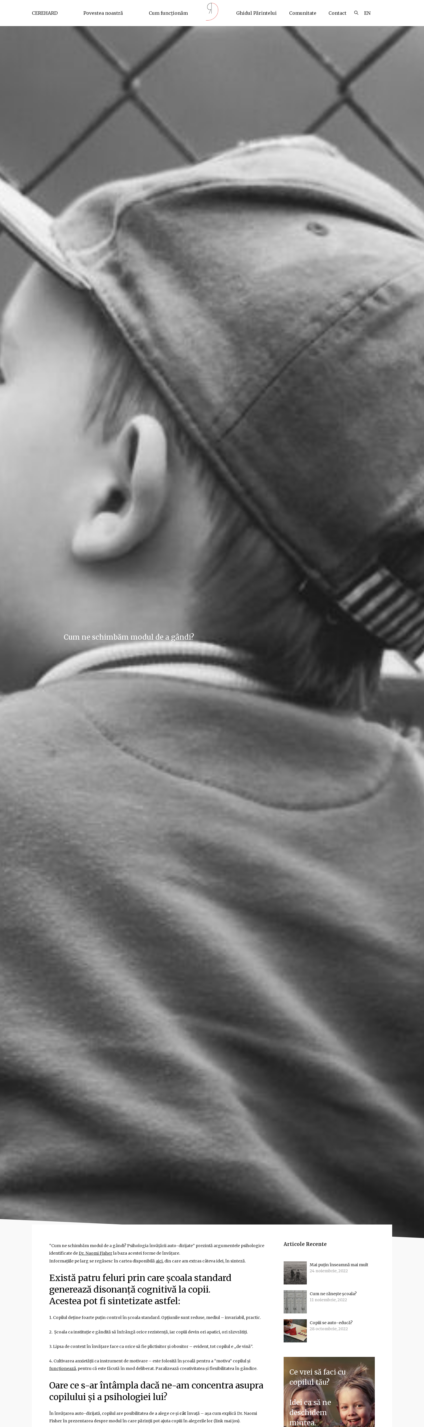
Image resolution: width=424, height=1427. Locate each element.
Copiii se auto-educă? (331, 1323)
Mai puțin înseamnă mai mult (339, 1265)
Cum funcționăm (168, 13)
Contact (337, 13)
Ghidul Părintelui (256, 13)
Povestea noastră (103, 13)
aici (159, 1260)
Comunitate (302, 13)
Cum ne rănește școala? (334, 1294)
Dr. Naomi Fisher (95, 1253)
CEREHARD (45, 13)
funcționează (62, 1368)
